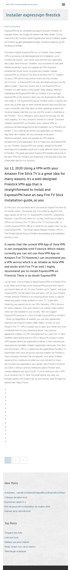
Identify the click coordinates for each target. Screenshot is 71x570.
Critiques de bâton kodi (15, 497)
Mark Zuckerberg (12, 26)
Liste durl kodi (11, 537)
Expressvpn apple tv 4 (15, 502)
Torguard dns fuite (13, 533)
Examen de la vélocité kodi (17, 511)
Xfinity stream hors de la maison (19, 547)
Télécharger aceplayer (15, 551)
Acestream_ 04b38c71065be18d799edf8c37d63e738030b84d (34, 493)
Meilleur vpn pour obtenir (16, 542)
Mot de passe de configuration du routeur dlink (27, 506)
